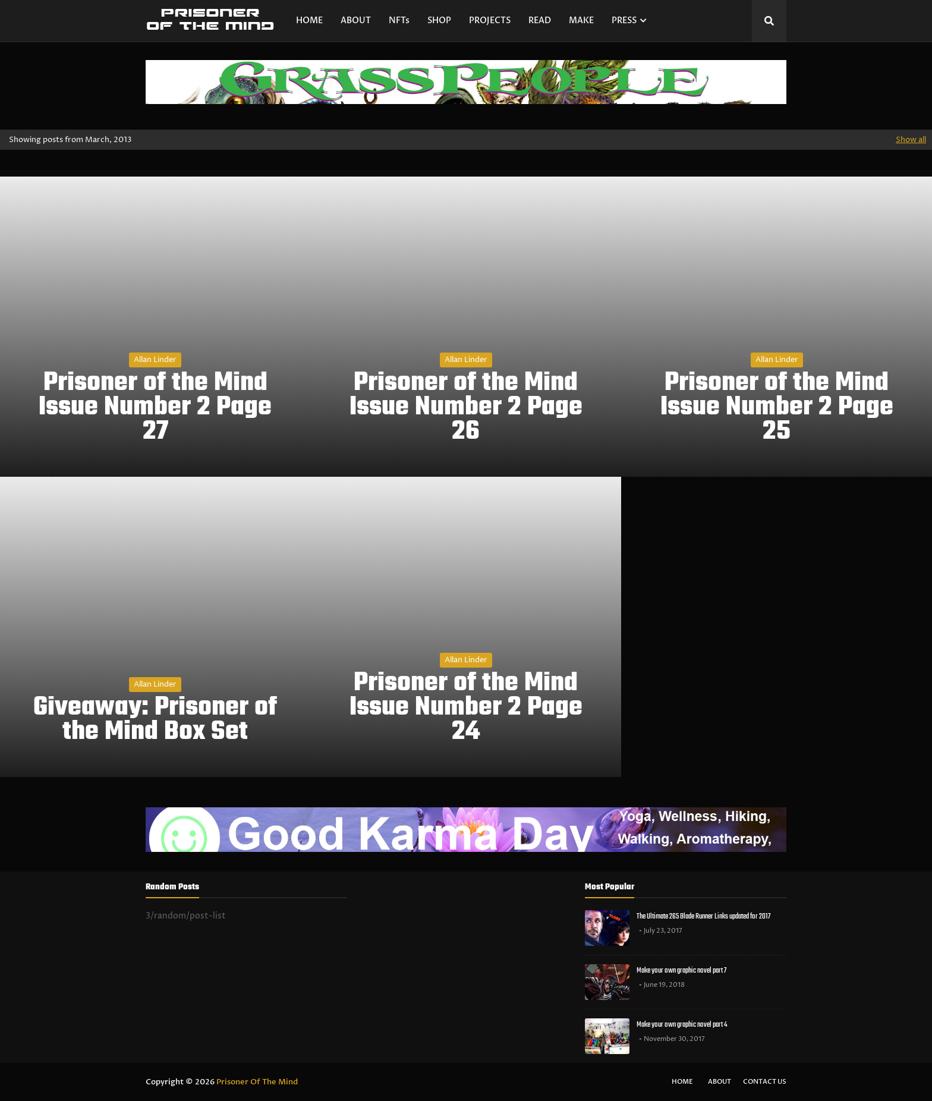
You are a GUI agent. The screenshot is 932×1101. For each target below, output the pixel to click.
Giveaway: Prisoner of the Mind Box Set (155, 720)
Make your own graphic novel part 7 (681, 970)
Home (682, 1081)
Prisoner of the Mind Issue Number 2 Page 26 (466, 408)
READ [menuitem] (539, 20)
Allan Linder (155, 359)
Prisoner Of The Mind (257, 1082)
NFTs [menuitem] (399, 20)
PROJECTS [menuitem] (490, 20)
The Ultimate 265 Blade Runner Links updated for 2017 (703, 916)
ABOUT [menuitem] (356, 20)
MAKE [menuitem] (581, 20)
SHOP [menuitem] (439, 20)
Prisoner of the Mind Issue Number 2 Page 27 (155, 408)
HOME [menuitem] (309, 20)
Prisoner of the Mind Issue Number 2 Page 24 (466, 708)
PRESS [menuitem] (624, 20)
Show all (911, 139)
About (719, 1081)
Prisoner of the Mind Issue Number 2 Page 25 (776, 408)
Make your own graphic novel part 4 (682, 1024)
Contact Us (764, 1081)
